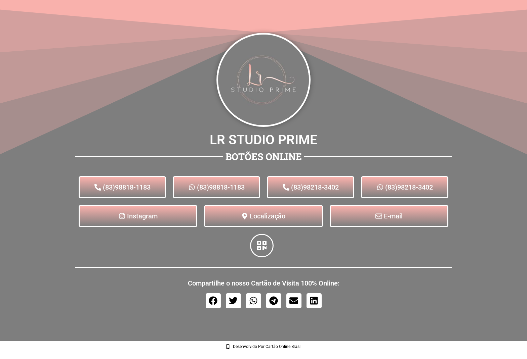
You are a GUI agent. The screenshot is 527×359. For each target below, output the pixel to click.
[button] (213, 300)
